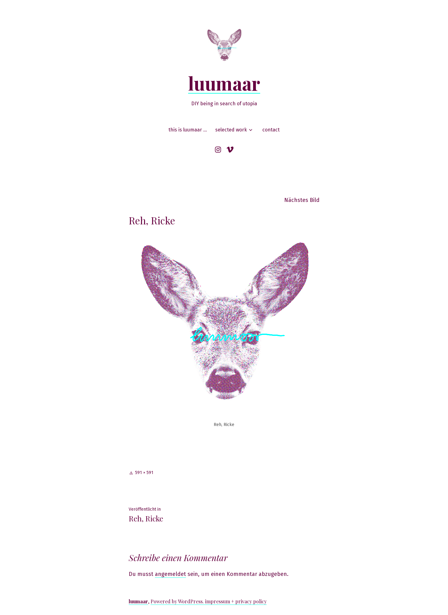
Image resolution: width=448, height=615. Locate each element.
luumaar (224, 82)
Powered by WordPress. (178, 601)
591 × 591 (144, 472)
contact (271, 130)
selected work (231, 130)
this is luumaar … (187, 130)
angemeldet (170, 574)
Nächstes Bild (302, 200)
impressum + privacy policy (236, 601)
